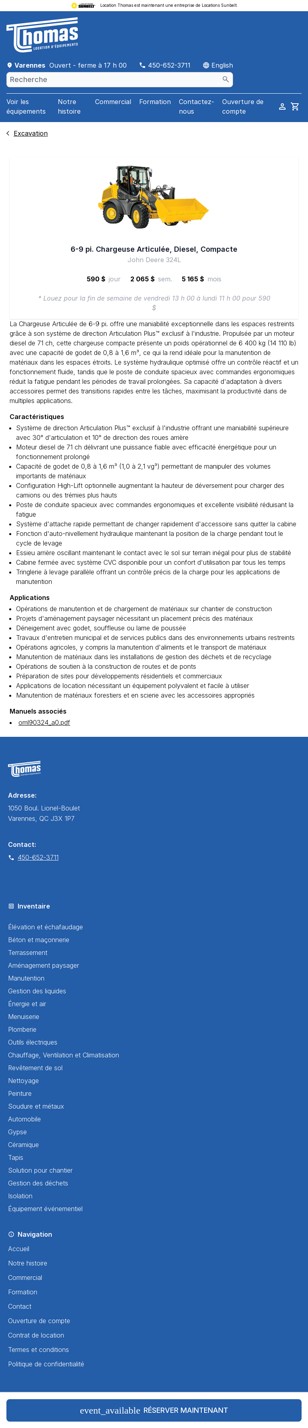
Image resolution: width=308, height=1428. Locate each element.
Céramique (23, 1145)
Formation (155, 102)
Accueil (18, 1249)
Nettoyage (23, 1081)
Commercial (113, 102)
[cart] (295, 106)
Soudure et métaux (36, 1106)
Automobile (24, 1119)
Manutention (26, 978)
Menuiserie (23, 1017)
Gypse (17, 1132)
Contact (19, 1306)
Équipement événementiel (45, 1209)
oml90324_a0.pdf (44, 722)
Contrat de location (36, 1335)
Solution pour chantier (40, 1170)
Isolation (20, 1196)
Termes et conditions (38, 1350)
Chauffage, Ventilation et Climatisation (63, 1055)
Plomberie (22, 1029)
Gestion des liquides (37, 991)
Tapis (15, 1157)
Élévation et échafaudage (45, 927)
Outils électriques (32, 1042)
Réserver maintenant (154, 1410)
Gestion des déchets (38, 1183)
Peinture (20, 1093)
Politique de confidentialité (46, 1364)
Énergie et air (27, 1004)
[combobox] (119, 79)
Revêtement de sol (35, 1068)
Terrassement (27, 953)
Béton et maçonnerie (38, 940)
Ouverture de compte (39, 1321)
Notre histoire (69, 106)
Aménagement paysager (43, 965)
